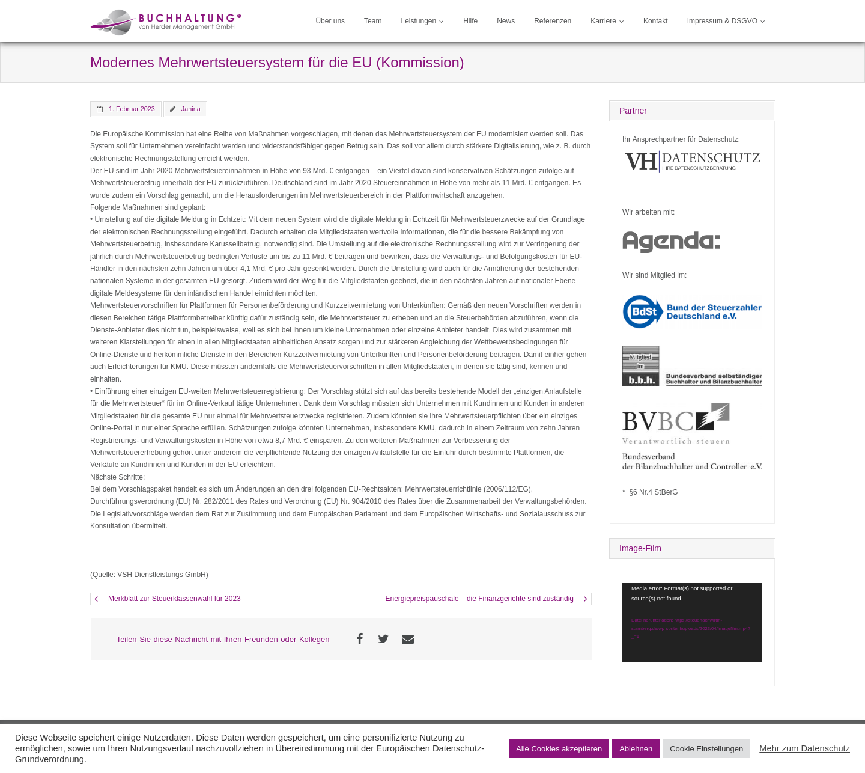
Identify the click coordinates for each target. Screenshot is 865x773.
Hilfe (470, 21)
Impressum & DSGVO (722, 21)
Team (372, 21)
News (506, 21)
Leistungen (418, 21)
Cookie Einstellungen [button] (706, 748)
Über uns (330, 21)
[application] (692, 622)
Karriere (603, 21)
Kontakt (655, 21)
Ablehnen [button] (635, 748)
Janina (191, 108)
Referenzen (552, 21)
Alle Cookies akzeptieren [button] (559, 748)
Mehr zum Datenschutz (804, 748)
